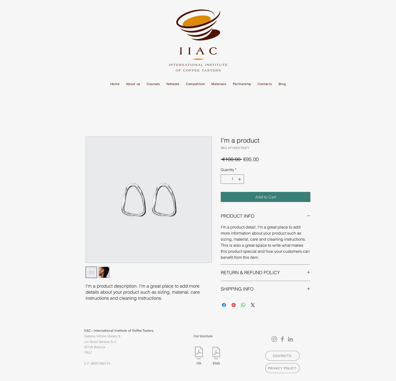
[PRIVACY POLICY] (282, 368)
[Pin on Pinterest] (234, 305)
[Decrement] (224, 179)
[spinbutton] (232, 179)
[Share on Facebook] (224, 305)
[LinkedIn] (290, 339)
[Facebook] (282, 339)
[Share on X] (253, 305)
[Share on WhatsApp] (243, 305)
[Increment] (240, 179)
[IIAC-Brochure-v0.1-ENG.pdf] (216, 354)
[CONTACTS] (282, 356)
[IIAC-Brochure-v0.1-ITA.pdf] (199, 354)
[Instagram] (274, 339)
